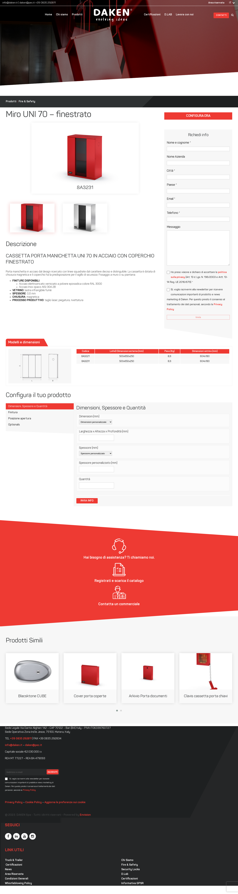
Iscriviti (53, 772)
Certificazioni (152, 14)
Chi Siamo (127, 860)
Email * (171, 199)
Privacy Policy (29, 790)
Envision (85, 815)
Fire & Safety (27, 101)
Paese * (172, 185)
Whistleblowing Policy (18, 883)
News (8, 869)
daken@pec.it (27, 3)
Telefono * (173, 213)
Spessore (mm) (88, 448)
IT (230, 3)
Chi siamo (62, 14)
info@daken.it (10, 3)
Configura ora (198, 116)
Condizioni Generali (16, 878)
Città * (171, 170)
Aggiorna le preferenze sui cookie (64, 802)
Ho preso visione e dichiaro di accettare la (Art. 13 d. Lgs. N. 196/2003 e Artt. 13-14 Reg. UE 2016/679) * (197, 277)
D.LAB (168, 14)
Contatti (221, 15)
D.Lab (124, 874)
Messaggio (173, 227)
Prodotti (77, 14)
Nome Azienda (176, 156)
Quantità (84, 479)
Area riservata (216, 3)
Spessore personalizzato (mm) (98, 463)
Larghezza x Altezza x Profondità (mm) (103, 431)
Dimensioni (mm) (89, 416)
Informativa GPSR (132, 883)
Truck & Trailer (14, 860)
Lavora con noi (185, 14)
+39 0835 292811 (45, 3)
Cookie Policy (33, 802)
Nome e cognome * (179, 142)
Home (48, 14)
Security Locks (130, 869)
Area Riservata (14, 874)
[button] (117, 710)
